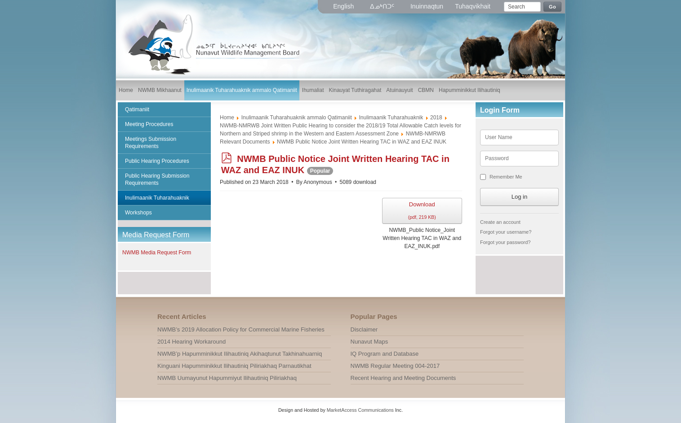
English (344, 6)
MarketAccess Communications (360, 410)
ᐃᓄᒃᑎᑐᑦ (383, 6)
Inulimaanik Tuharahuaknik (391, 117)
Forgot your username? (505, 232)
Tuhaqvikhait (472, 6)
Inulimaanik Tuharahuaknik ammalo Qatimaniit (296, 117)
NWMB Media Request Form (156, 252)
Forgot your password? (505, 242)
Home (227, 117)
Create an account (500, 222)
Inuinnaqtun (426, 6)
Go (552, 6)
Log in (519, 196)
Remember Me (506, 176)
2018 (436, 117)
